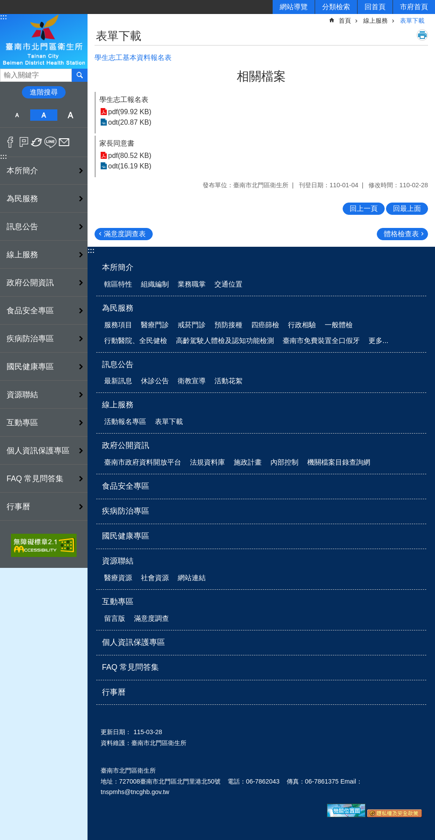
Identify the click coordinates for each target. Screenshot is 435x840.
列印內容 (422, 35)
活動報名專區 (125, 421)
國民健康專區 (30, 366)
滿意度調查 (151, 618)
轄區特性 (118, 284)
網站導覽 (294, 6)
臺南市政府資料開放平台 (142, 462)
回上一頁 (364, 208)
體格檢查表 (401, 234)
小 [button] (17, 115)
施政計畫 (248, 462)
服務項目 (118, 325)
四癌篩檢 (265, 325)
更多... (378, 340)
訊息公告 (117, 364)
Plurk (24, 142)
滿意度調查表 (125, 234)
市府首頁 (414, 6)
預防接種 (228, 325)
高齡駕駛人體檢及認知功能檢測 (225, 340)
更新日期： (116, 731)
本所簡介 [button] (22, 170)
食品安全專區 (30, 310)
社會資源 (155, 577)
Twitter (37, 142)
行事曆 (18, 506)
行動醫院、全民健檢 (135, 340)
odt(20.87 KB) (129, 122)
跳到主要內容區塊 (4, 4)
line (50, 142)
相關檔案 (261, 76)
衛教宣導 (192, 381)
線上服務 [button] (22, 254)
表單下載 (412, 20)
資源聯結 (117, 560)
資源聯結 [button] (22, 394)
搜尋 (7, 73)
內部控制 (284, 462)
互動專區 (117, 601)
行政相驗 (302, 325)
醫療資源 (118, 577)
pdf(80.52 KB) (129, 155)
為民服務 (117, 308)
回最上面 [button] (407, 208)
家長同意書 (116, 143)
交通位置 (228, 284)
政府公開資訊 (125, 445)
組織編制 (155, 284)
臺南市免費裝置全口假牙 (321, 340)
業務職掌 (192, 284)
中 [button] (43, 115)
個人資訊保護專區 (38, 450)
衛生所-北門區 (44, 41)
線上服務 (375, 20)
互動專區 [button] (22, 422)
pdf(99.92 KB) (129, 112)
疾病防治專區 (30, 338)
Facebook (10, 142)
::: (3, 17)
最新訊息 (118, 381)
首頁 (345, 20)
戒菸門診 (192, 325)
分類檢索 (336, 6)
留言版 (114, 618)
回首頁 (375, 6)
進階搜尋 (44, 92)
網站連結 (192, 577)
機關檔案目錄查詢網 (338, 462)
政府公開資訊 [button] (30, 282)
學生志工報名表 (123, 99)
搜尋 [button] (80, 75)
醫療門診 (155, 325)
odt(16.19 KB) (129, 166)
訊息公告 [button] (22, 226)
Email (64, 142)
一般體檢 (339, 325)
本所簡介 (117, 267)
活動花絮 (228, 381)
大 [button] (70, 115)
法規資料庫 (207, 462)
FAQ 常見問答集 (35, 478)
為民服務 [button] (22, 198)
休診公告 (155, 381)
